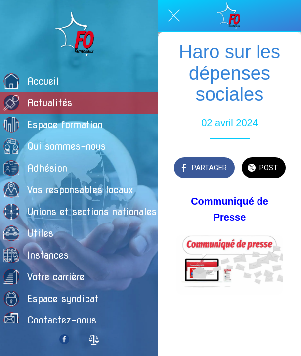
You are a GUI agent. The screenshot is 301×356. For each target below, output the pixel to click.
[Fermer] (174, 16)
